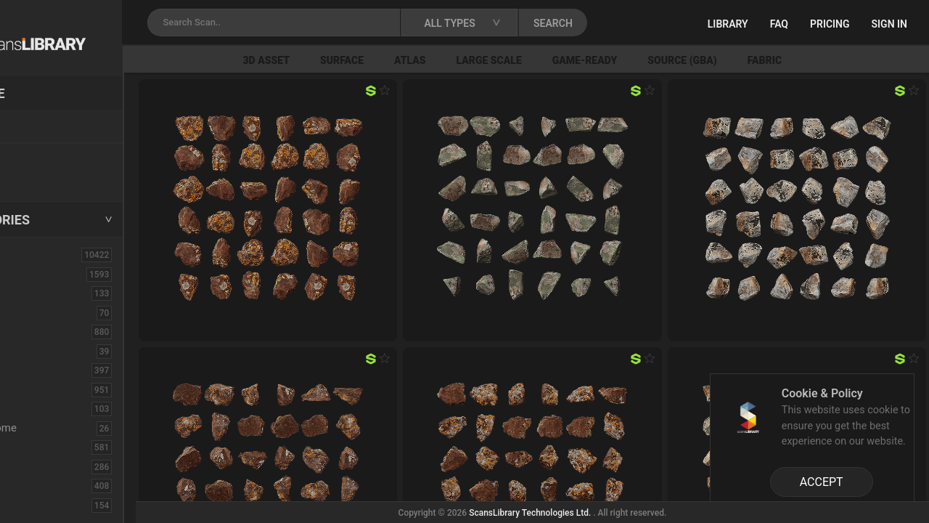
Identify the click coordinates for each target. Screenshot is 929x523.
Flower (35, 485)
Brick (31, 312)
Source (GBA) (753, 60)
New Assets (48, 157)
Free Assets (47, 177)
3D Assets (43, 273)
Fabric (836, 60)
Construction (50, 389)
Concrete (40, 369)
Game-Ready (656, 60)
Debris (34, 408)
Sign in (889, 24)
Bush (31, 331)
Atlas (481, 60)
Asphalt (37, 292)
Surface (413, 60)
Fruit (30, 504)
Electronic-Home (59, 427)
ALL (28, 254)
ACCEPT (821, 482)
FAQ (779, 24)
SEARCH (638, 23)
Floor (31, 466)
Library (728, 24)
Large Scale (560, 60)
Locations (43, 127)
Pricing (830, 24)
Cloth (31, 350)
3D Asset (337, 60)
